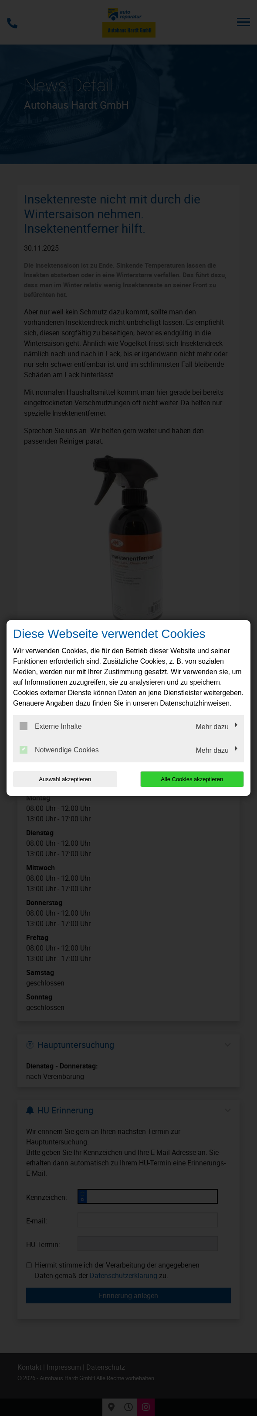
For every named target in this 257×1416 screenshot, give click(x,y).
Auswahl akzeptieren (65, 779)
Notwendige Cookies (59, 750)
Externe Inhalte (51, 726)
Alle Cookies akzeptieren (192, 779)
